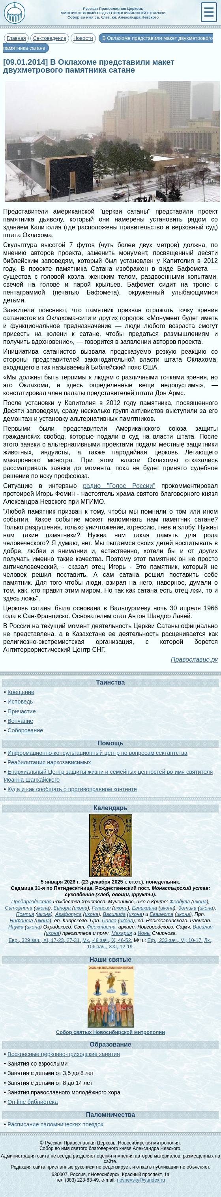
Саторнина (18, 908)
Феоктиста (101, 927)
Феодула (179, 901)
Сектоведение (49, 38)
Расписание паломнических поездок (55, 1124)
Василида (114, 914)
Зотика (187, 908)
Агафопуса (68, 914)
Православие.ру (194, 659)
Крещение (20, 692)
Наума (15, 927)
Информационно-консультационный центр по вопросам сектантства (97, 753)
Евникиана (144, 908)
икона (199, 901)
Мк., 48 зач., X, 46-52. (107, 940)
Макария (121, 933)
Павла (109, 920)
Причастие (21, 711)
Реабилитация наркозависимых (49, 762)
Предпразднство (31, 901)
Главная (16, 38)
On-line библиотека (32, 1102)
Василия (203, 927)
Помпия (25, 914)
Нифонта (21, 920)
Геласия (101, 908)
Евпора (62, 908)
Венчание (20, 721)
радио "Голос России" (119, 485)
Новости (83, 38)
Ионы (144, 933)
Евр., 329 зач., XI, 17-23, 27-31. (45, 940)
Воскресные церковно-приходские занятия (63, 1054)
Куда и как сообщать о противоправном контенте (72, 789)
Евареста (161, 914)
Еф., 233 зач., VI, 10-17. (174, 940)
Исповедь (20, 701)
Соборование (25, 730)
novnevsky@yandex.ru (141, 1180)
